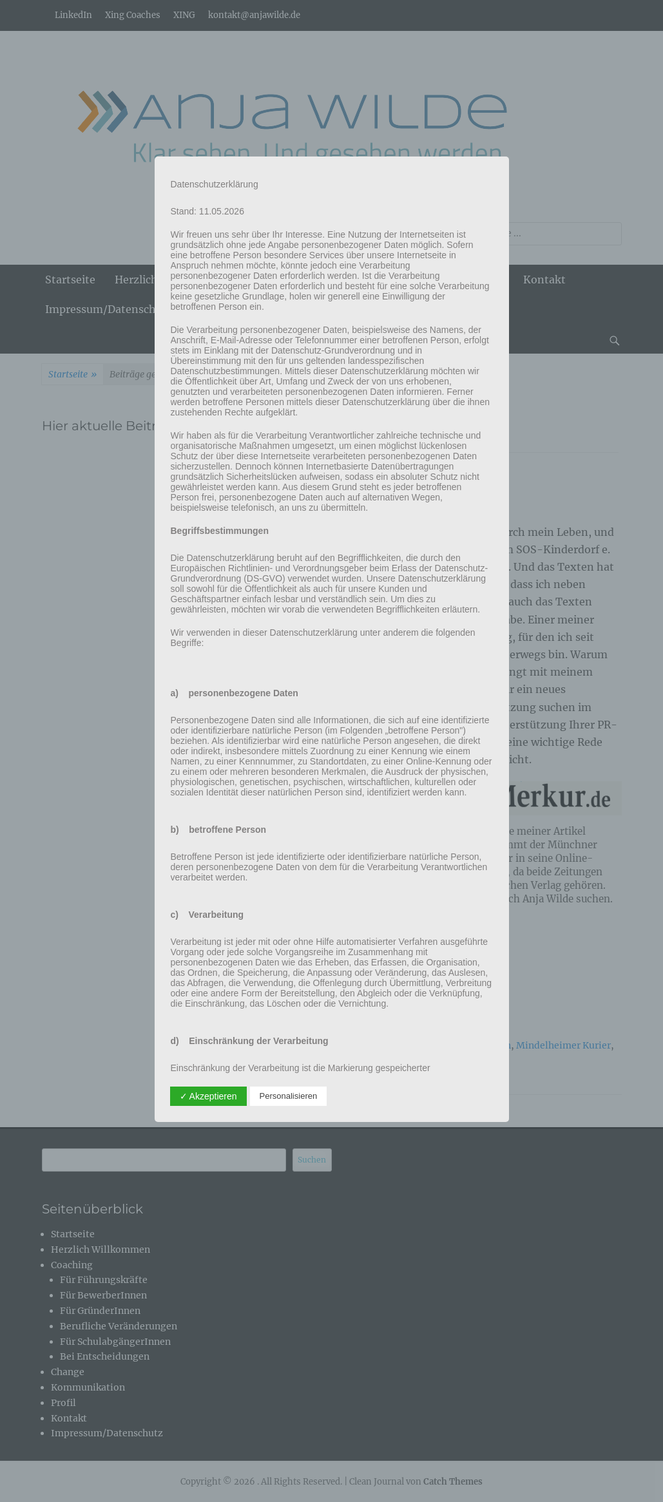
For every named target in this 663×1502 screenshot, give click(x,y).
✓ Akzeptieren (208, 1096)
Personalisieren (289, 1096)
